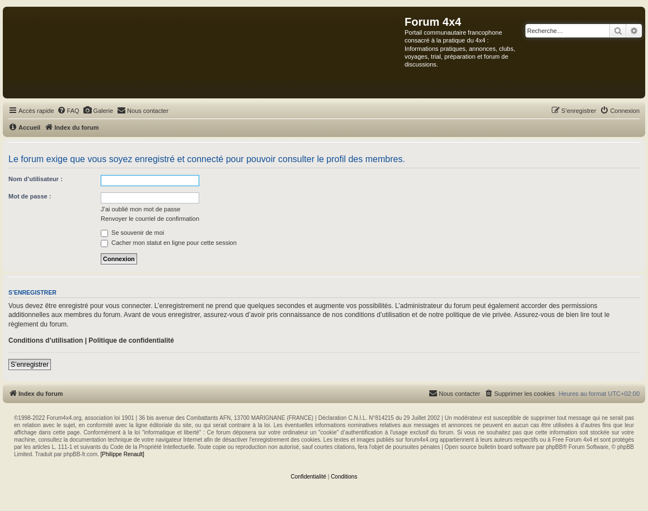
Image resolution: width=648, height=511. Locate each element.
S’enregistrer (30, 364)
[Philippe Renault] (122, 454)
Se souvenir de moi (132, 232)
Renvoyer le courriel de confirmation (150, 218)
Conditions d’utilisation (45, 340)
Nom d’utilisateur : (35, 179)
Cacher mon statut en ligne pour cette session (169, 242)
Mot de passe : (29, 196)
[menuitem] (68, 110)
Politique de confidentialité (131, 340)
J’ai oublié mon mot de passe (140, 209)
